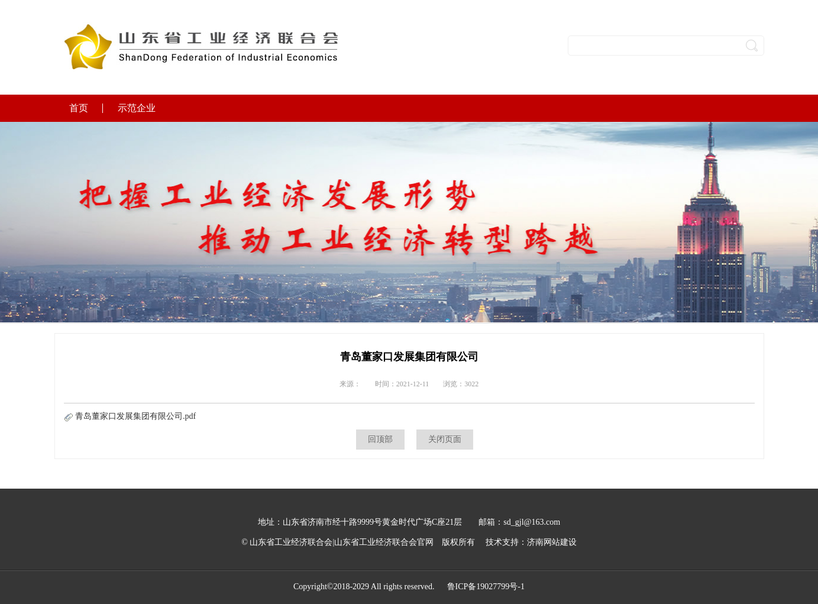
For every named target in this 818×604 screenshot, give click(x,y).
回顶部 (380, 439)
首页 (78, 108)
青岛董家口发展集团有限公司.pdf (130, 416)
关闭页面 (444, 439)
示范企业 (137, 108)
